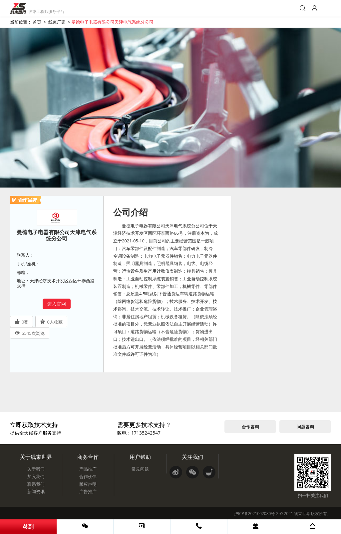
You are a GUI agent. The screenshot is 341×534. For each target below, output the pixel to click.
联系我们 (36, 484)
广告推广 (88, 491)
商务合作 (88, 457)
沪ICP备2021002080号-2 (256, 513)
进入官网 (56, 304)
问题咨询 (305, 427)
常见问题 (140, 469)
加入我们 (36, 476)
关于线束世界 (36, 457)
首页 (37, 22)
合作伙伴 (88, 476)
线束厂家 (57, 22)
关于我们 (36, 469)
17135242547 (146, 433)
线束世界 (302, 513)
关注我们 (192, 457)
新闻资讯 (36, 491)
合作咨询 (250, 427)
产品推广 (88, 469)
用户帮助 (140, 457)
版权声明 (88, 484)
